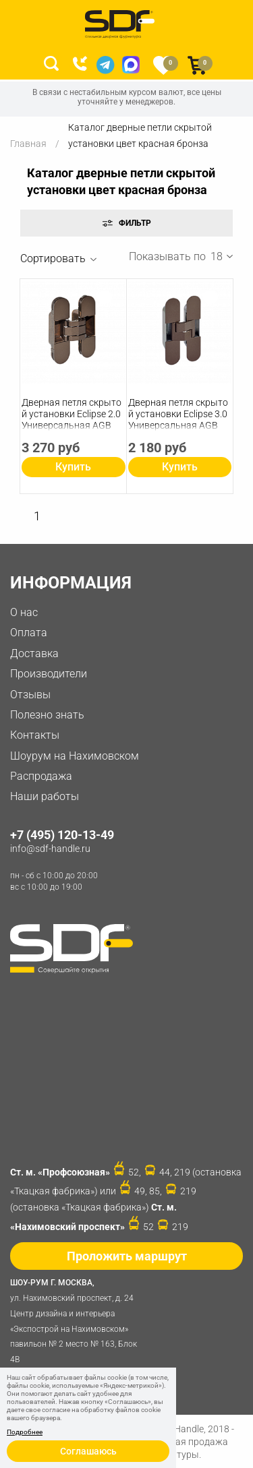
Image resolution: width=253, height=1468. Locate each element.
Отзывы (30, 694)
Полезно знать (47, 714)
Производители (48, 673)
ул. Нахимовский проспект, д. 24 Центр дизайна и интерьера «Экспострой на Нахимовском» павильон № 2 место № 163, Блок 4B (77, 1319)
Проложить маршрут (127, 1256)
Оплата (28, 632)
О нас (24, 612)
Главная (28, 143)
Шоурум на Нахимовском (74, 756)
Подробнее (25, 1432)
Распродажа (41, 776)
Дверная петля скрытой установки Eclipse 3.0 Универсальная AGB (178, 414)
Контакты (34, 735)
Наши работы (44, 796)
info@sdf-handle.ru (50, 848)
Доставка (34, 653)
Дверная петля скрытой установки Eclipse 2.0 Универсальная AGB (71, 414)
